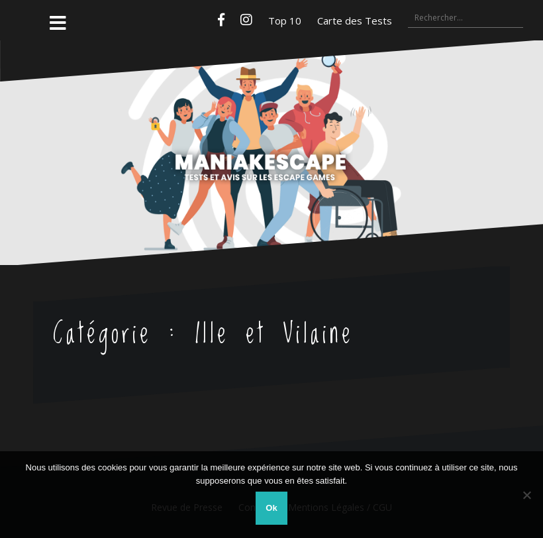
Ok (271, 508)
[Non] (526, 495)
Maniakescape (272, 126)
